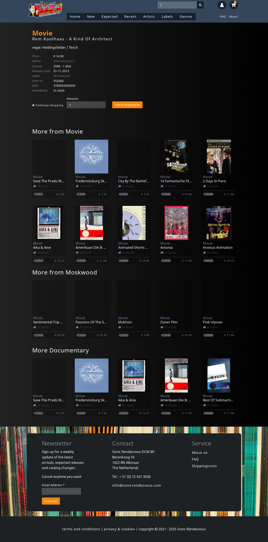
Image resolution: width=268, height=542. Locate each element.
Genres (186, 16)
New (91, 16)
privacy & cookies (119, 529)
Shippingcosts (204, 466)
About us (200, 452)
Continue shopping (47, 105)
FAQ (223, 16)
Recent (130, 16)
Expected (110, 16)
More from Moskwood (64, 272)
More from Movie (57, 131)
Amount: (73, 99)
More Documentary (60, 350)
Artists (149, 16)
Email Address (53, 485)
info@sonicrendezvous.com (136, 485)
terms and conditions (81, 529)
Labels (167, 16)
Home (75, 16)
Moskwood (62, 76)
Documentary (64, 61)
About (233, 16)
